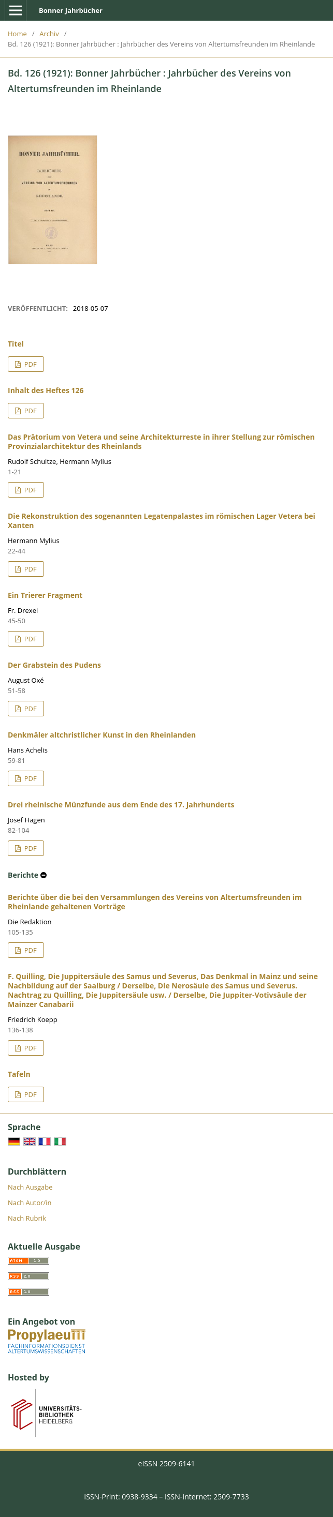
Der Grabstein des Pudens (54, 665)
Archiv (49, 33)
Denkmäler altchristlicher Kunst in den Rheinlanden (102, 735)
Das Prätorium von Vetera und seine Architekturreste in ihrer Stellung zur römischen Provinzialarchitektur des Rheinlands (161, 441)
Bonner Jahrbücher (71, 10)
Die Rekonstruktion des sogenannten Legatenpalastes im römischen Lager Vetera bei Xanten (161, 520)
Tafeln (19, 1074)
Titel (16, 344)
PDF (29, 364)
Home (17, 33)
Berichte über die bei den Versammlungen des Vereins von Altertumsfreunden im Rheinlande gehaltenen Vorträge (155, 901)
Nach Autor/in (30, 1202)
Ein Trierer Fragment (45, 595)
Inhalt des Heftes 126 (46, 390)
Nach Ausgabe (30, 1187)
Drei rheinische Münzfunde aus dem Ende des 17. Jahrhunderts (121, 804)
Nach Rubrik (27, 1218)
